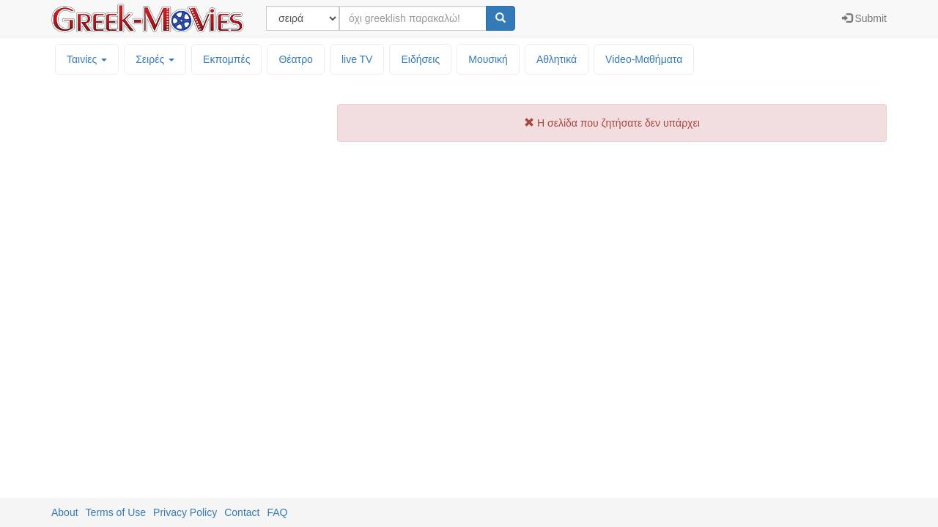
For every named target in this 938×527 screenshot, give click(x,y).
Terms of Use (116, 512)
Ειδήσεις (420, 59)
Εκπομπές (226, 59)
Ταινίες (87, 59)
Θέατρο (295, 59)
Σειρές (155, 59)
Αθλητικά (556, 59)
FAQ (277, 512)
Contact (241, 512)
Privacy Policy (185, 512)
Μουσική (488, 59)
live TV (357, 59)
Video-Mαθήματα (643, 59)
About (64, 512)
